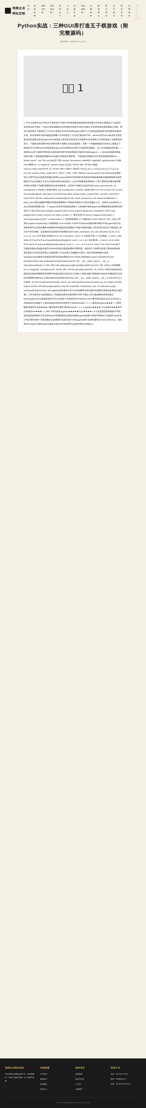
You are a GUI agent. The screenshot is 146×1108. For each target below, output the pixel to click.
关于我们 (114, 11)
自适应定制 (52, 9)
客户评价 (106, 11)
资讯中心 (137, 11)
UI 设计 (68, 9)
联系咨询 (122, 11)
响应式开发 (43, 9)
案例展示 (99, 11)
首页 (29, 7)
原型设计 (60, 11)
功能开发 (75, 11)
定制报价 (129, 11)
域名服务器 (83, 9)
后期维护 (91, 11)
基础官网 (35, 11)
